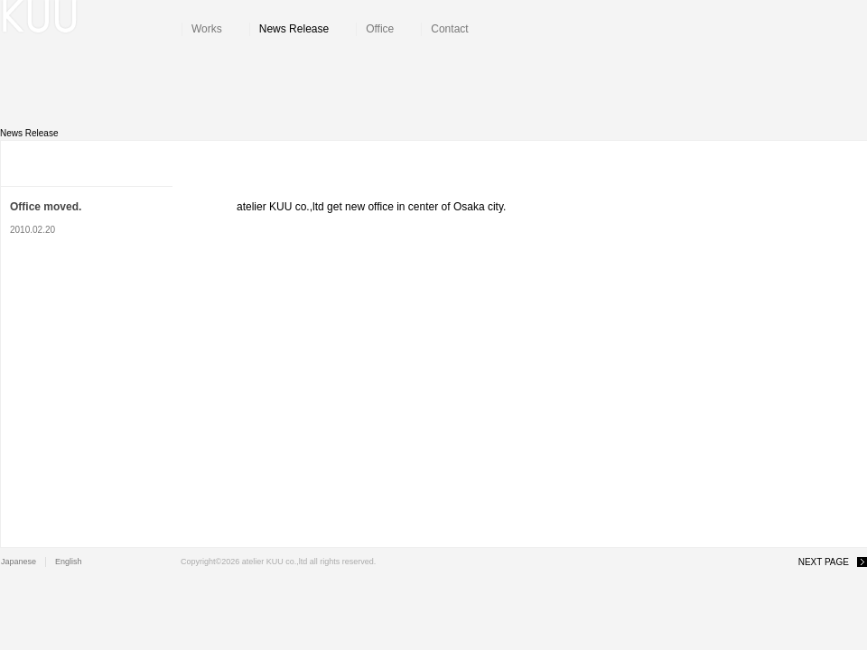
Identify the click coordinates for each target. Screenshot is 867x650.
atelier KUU (91, 18)
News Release (294, 29)
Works (206, 29)
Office (380, 29)
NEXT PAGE (823, 562)
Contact (449, 29)
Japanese (18, 561)
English (68, 561)
